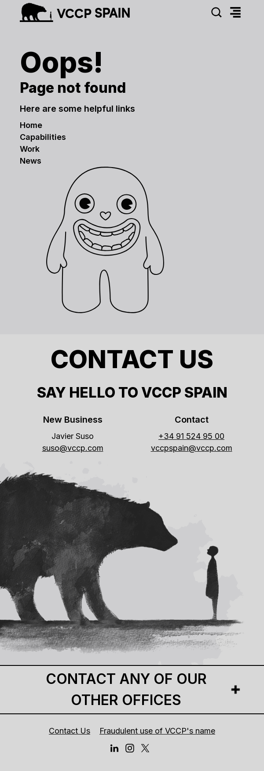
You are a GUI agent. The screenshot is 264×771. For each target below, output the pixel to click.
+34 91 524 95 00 (191, 436)
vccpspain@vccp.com (191, 448)
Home (31, 125)
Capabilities (43, 137)
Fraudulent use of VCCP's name (157, 730)
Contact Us (69, 730)
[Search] (216, 13)
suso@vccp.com (72, 448)
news (30, 160)
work (30, 148)
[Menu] (235, 13)
